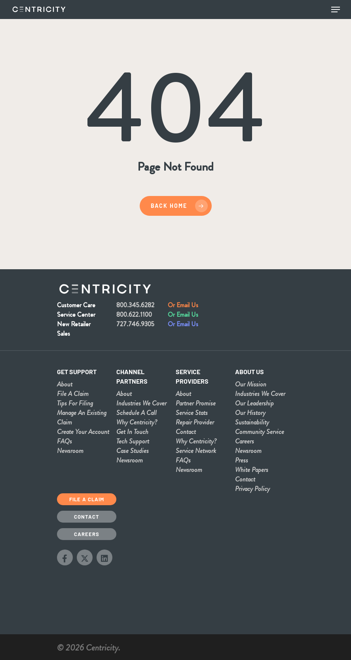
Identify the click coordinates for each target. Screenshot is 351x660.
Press (241, 460)
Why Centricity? (136, 422)
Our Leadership (254, 403)
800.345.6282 (135, 305)
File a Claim (86, 499)
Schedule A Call (136, 412)
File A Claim (73, 393)
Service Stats (192, 412)
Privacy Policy (252, 488)
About (64, 384)
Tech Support (132, 441)
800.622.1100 (134, 314)
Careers (244, 441)
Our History (250, 412)
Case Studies (132, 450)
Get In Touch (132, 431)
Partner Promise (196, 403)
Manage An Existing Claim (81, 417)
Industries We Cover (141, 403)
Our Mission (250, 384)
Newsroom (70, 450)
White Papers (251, 469)
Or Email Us (183, 305)
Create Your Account (83, 431)
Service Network (196, 450)
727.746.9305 (135, 324)
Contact (245, 479)
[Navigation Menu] (335, 9)
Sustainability (252, 422)
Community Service (259, 431)
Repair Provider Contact (195, 426)
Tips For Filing (75, 403)
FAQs (64, 441)
